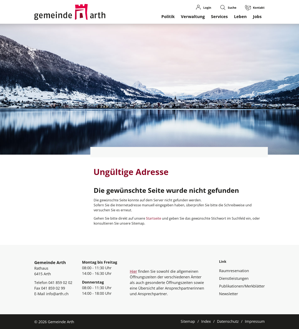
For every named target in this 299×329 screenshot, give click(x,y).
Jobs (257, 16)
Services (219, 16)
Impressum (255, 321)
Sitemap (188, 321)
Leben (240, 16)
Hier (133, 271)
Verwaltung (193, 16)
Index (206, 321)
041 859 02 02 (60, 282)
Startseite (153, 218)
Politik (168, 16)
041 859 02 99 (53, 288)
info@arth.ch (57, 293)
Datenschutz (228, 321)
